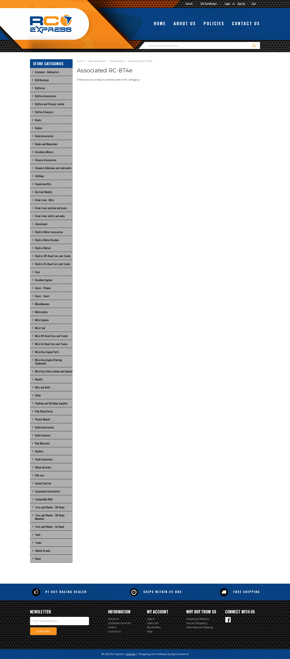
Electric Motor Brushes (47, 240)
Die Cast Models (43, 192)
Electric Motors (43, 248)
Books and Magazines (46, 144)
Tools (37, 534)
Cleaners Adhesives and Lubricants (53, 168)
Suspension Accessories (47, 491)
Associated (116, 61)
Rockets (39, 451)
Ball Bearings (42, 80)
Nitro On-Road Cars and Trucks (51, 344)
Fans (37, 272)
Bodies (38, 128)
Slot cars (39, 475)
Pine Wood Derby (44, 411)
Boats (38, 120)
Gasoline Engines (43, 280)
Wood (38, 558)
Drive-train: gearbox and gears (51, 208)
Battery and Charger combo (49, 104)
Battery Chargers (44, 112)
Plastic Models (42, 419)
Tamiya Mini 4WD (44, 499)
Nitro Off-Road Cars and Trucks (51, 336)
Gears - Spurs (42, 296)
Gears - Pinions (43, 288)
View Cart (152, 623)
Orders (112, 627)
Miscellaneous (42, 304)
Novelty (38, 379)
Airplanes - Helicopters (47, 72)
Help (150, 631)
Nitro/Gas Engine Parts (47, 352)
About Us (113, 619)
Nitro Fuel (40, 328)
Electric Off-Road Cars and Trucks (53, 256)
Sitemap (131, 654)
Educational (41, 224)
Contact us (246, 23)
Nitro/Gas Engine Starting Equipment (48, 361)
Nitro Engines (42, 320)
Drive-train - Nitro (44, 200)
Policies (214, 23)
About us (185, 23)
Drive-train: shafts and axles (50, 216)
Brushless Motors (44, 152)
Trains (38, 542)
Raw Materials (42, 443)
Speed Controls (43, 483)
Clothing (39, 176)
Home (160, 23)
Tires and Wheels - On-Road (49, 526)
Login (227, 4)
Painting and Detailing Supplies (51, 403)
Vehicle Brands (42, 550)
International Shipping (199, 627)
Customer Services (119, 623)
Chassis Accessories (45, 160)
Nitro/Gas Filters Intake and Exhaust (54, 371)
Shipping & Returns (197, 619)
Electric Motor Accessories (49, 232)
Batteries (40, 88)
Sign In (151, 619)
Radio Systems (42, 435)
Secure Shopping (196, 623)
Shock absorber (43, 467)
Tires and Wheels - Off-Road (49, 507)
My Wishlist (154, 627)
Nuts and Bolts (42, 387)
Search (189, 4)
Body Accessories (44, 136)
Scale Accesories (44, 459)
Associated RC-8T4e (140, 61)
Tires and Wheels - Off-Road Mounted (49, 517)
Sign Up (241, 4)
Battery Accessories (45, 96)
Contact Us (114, 631)
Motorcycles (41, 312)
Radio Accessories (44, 427)
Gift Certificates (209, 4)
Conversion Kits (43, 184)
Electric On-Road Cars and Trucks (52, 264)
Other (38, 395)
